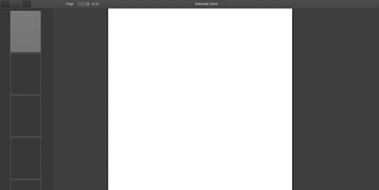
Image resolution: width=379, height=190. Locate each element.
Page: (48, 4)
